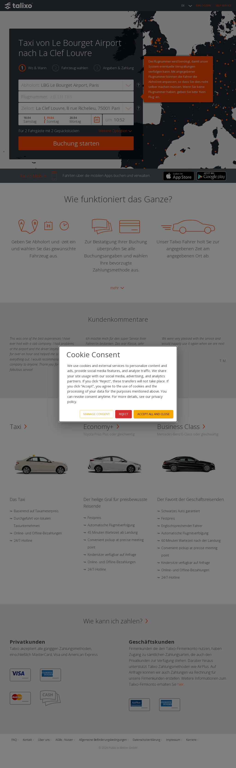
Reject (123, 414)
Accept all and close (153, 414)
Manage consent (96, 414)
